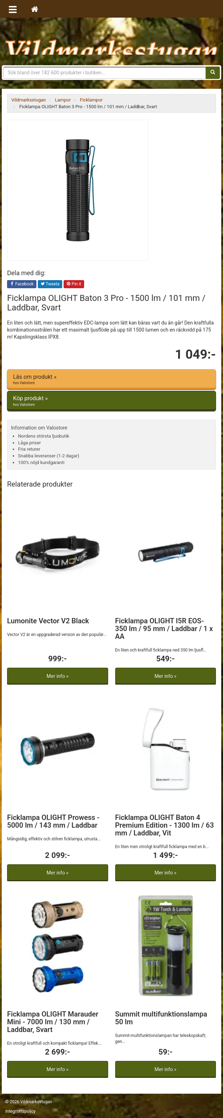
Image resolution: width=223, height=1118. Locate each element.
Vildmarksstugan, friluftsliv (111, 41)
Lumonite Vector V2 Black (48, 621)
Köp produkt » (111, 401)
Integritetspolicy (20, 1111)
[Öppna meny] (12, 8)
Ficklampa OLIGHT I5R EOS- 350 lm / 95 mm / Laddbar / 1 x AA (164, 629)
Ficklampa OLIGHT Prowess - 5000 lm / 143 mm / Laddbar (53, 821)
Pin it (73, 284)
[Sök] (213, 73)
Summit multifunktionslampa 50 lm (161, 1018)
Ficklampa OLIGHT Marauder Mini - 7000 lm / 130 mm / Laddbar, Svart (52, 1022)
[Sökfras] (104, 73)
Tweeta (50, 284)
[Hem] (34, 9)
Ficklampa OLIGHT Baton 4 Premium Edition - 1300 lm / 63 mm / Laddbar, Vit (164, 825)
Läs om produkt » (111, 379)
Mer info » (58, 676)
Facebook (22, 284)
